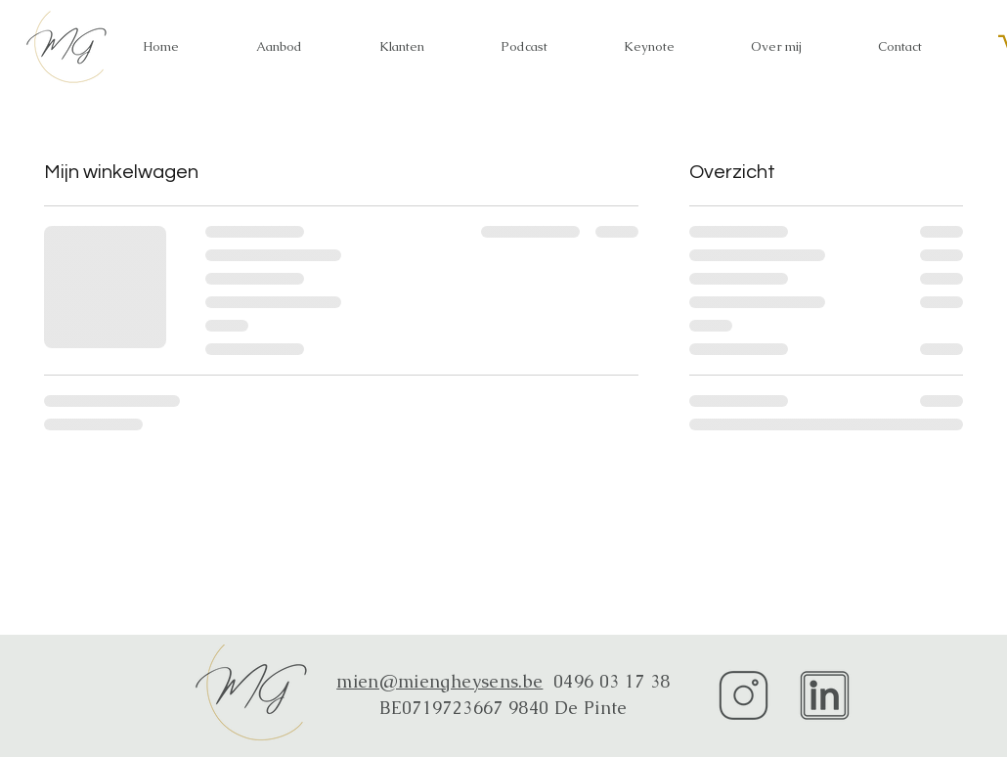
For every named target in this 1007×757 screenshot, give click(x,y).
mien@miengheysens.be (439, 681)
